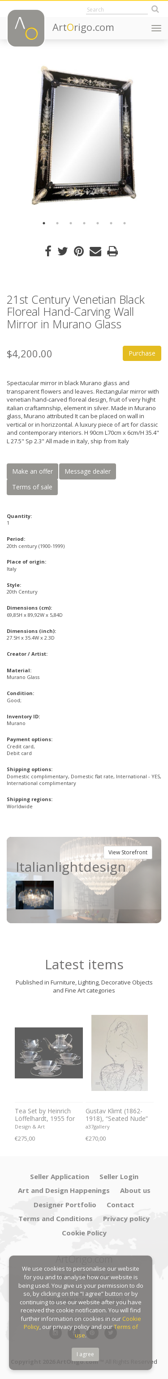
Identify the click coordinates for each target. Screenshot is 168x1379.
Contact (120, 1204)
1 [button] (43, 223)
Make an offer (32, 471)
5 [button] (97, 223)
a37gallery (98, 1126)
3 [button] (70, 223)
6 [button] (111, 223)
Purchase (142, 353)
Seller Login (118, 1176)
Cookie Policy (84, 1232)
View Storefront (127, 852)
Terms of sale (32, 487)
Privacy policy (126, 1218)
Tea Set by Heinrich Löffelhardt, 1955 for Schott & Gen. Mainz (45, 1115)
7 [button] (124, 223)
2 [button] (57, 223)
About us (135, 1190)
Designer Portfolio (65, 1204)
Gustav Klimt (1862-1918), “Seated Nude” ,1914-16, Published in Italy (117, 1115)
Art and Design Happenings (64, 1190)
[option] (84, 135)
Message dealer (88, 471)
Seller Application (59, 1176)
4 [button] (84, 223)
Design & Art (30, 1126)
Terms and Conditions (55, 1218)
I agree (85, 1354)
